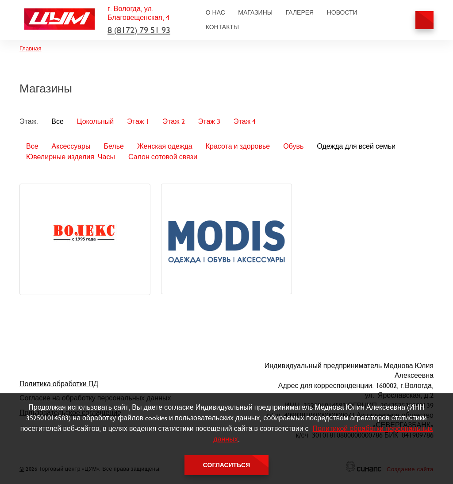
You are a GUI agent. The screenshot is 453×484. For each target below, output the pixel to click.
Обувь (293, 146)
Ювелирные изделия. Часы (70, 157)
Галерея (300, 12)
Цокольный (95, 121)
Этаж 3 (209, 121)
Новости (342, 12)
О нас (215, 12)
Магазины (255, 12)
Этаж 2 (173, 121)
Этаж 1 (138, 121)
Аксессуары (71, 146)
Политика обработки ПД (58, 384)
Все (57, 121)
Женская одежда (164, 146)
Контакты (222, 27)
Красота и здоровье (238, 146)
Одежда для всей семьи (356, 146)
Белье (113, 146)
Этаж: (28, 121)
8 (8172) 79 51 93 (138, 30)
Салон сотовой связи (162, 157)
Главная (30, 48)
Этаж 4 (245, 121)
